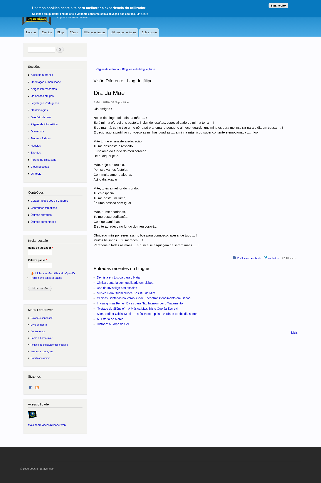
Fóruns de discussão (43, 159)
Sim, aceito (278, 3)
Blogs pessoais (40, 166)
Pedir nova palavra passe (46, 277)
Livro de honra (38, 324)
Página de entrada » (109, 69)
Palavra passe (37, 260)
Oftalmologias (39, 110)
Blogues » (128, 69)
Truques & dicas (41, 138)
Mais (294, 332)
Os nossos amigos (42, 96)
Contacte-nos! (38, 331)
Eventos (47, 32)
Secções (34, 66)
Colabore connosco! (41, 317)
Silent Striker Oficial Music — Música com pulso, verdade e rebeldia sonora (147, 314)
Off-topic (36, 173)
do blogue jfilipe (145, 69)
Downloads (37, 131)
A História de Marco (110, 319)
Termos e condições (41, 351)
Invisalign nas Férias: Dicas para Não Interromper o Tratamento (140, 303)
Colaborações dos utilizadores (49, 200)
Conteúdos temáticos (44, 207)
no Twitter (271, 257)
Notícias (31, 32)
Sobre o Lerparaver (41, 337)
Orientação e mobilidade (46, 82)
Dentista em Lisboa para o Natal (118, 277)
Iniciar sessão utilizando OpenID (55, 273)
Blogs (60, 32)
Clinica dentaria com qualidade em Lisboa (125, 282)
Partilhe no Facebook (247, 257)
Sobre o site (149, 32)
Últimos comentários (123, 32)
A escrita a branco (42, 74)
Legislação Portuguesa (45, 103)
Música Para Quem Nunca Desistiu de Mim (126, 293)
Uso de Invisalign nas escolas (117, 288)
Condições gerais (40, 357)
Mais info (142, 12)
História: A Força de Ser (113, 324)
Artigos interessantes (44, 89)
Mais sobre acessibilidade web (47, 425)
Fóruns (74, 32)
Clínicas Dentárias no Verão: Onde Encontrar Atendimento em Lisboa (143, 298)
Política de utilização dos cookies (49, 344)
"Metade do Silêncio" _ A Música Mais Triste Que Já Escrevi (137, 308)
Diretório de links (41, 117)
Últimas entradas (94, 32)
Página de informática (44, 124)
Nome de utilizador (40, 247)
